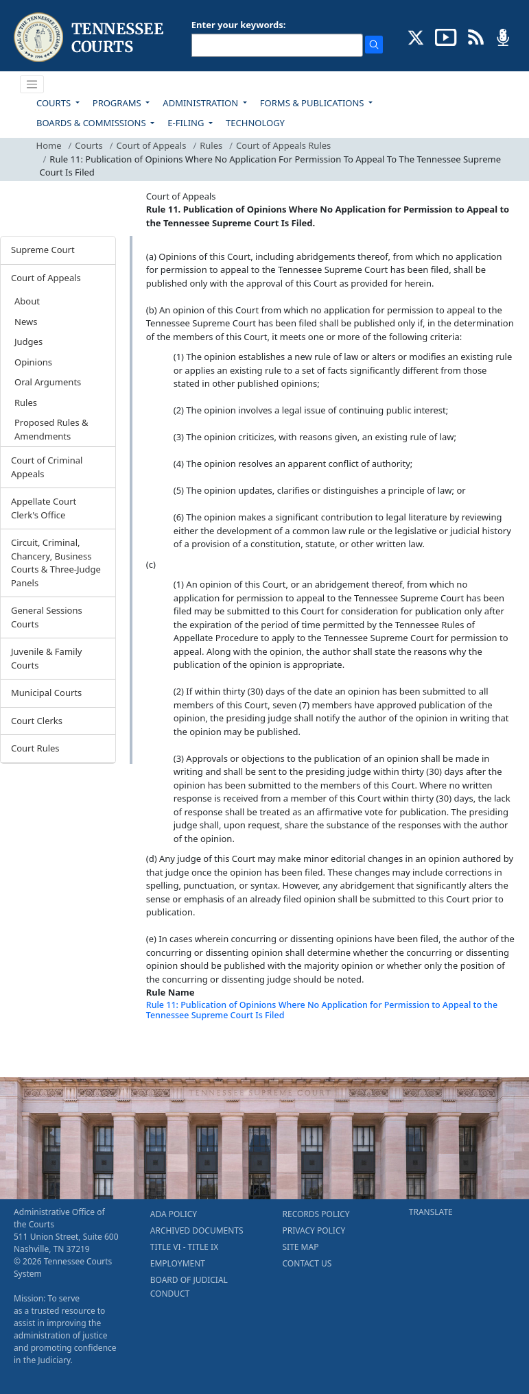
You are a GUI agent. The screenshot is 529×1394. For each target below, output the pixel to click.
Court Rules (35, 748)
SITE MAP (301, 1247)
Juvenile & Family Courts (46, 658)
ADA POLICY (173, 1214)
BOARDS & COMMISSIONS (92, 123)
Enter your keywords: (238, 25)
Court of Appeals (152, 145)
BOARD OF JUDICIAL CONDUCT (189, 1286)
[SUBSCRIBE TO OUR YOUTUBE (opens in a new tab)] (446, 36)
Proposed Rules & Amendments (51, 429)
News (25, 321)
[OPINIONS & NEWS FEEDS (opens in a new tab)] (475, 36)
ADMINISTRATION (201, 103)
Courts (88, 145)
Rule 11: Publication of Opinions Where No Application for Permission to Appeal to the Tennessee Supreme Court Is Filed (321, 1010)
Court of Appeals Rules (283, 145)
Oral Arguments (47, 382)
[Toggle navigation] (32, 84)
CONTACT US (307, 1263)
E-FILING (187, 123)
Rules (211, 145)
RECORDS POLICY (316, 1214)
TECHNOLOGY (255, 123)
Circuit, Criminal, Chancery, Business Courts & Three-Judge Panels (56, 562)
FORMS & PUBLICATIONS (313, 103)
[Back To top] (169, 1050)
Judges (28, 341)
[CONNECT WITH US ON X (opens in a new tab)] (416, 36)
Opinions (33, 362)
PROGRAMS (118, 103)
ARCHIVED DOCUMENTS (197, 1230)
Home (49, 145)
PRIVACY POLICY (314, 1230)
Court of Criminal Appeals (46, 467)
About (27, 301)
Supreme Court (43, 249)
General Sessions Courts (46, 617)
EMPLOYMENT (177, 1263)
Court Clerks (36, 720)
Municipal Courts (46, 692)
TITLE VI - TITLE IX (184, 1247)
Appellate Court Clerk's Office (43, 508)
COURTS (54, 103)
